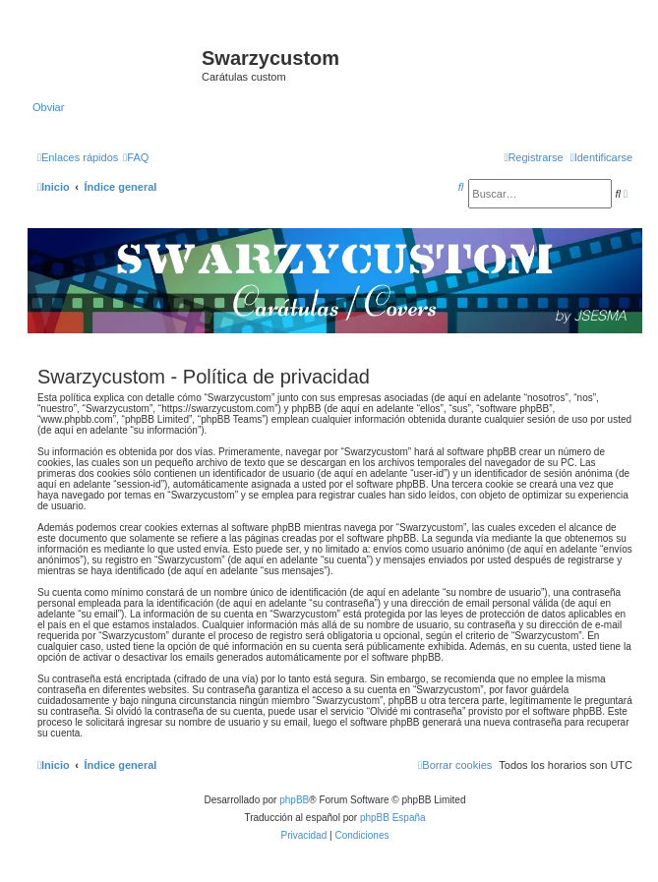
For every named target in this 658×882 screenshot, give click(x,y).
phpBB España (393, 817)
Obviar (48, 107)
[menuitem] (136, 157)
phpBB (294, 799)
